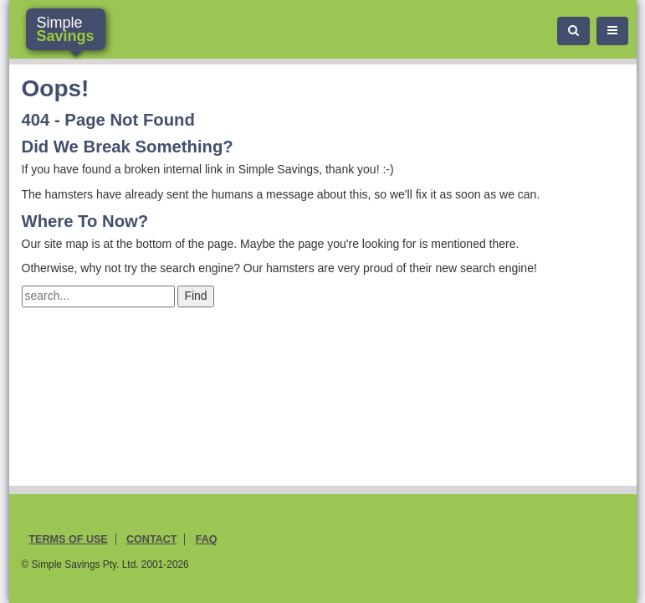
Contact (151, 539)
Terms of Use (67, 539)
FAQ (207, 539)
